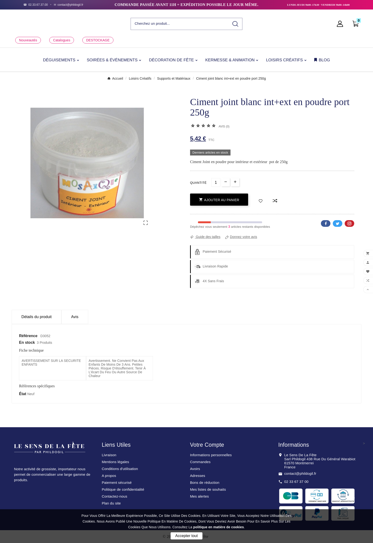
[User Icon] (341, 24)
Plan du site (111, 503)
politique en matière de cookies (218, 527)
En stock (27, 342)
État (23, 394)
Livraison (109, 455)
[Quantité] (215, 182)
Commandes (200, 462)
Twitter (337, 223)
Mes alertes (199, 496)
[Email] (68, 4)
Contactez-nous (114, 496)
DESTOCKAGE (97, 40)
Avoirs (195, 469)
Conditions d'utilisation (120, 469)
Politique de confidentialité (123, 489)
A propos (109, 476)
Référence (29, 336)
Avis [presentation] (75, 317)
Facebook (325, 223)
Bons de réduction (204, 482)
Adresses (197, 476)
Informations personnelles (211, 455)
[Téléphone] (35, 4)
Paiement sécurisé (117, 482)
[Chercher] (180, 23)
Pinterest (349, 223)
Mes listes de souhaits (208, 489)
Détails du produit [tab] (36, 317)
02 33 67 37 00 (296, 482)
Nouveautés (28, 40)
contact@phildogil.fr (300, 473)
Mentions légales (115, 462)
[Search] (235, 24)
